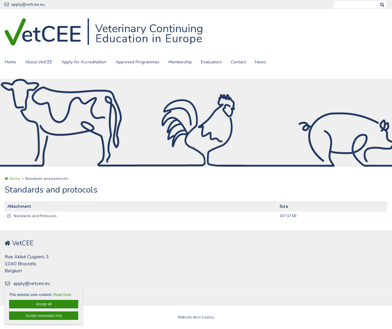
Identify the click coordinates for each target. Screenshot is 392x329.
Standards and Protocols (35, 215)
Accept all (44, 304)
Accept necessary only (43, 316)
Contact (238, 62)
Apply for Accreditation (84, 62)
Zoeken (382, 4)
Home (10, 62)
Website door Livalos (196, 317)
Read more (62, 295)
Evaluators (211, 62)
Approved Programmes (137, 62)
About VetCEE (38, 62)
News (260, 62)
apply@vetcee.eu (25, 4)
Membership (180, 62)
